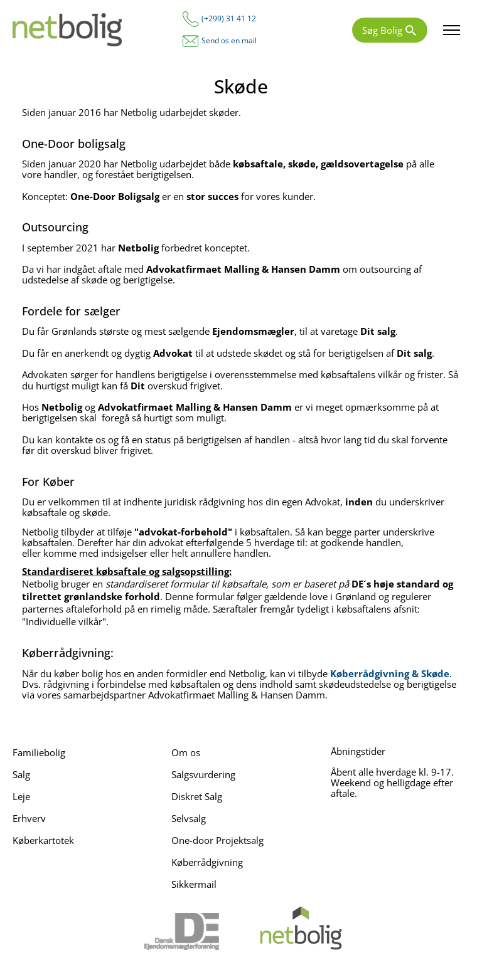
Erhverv (29, 818)
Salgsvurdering (203, 774)
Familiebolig (39, 752)
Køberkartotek (43, 840)
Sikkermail (194, 884)
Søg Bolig (382, 30)
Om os (185, 752)
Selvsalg (188, 818)
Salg (21, 774)
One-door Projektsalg (217, 840)
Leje (21, 796)
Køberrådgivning (207, 862)
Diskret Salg (196, 796)
